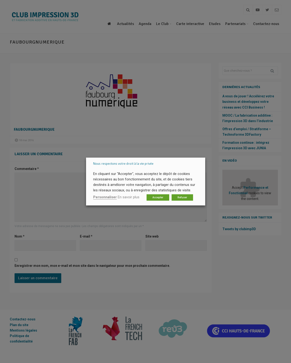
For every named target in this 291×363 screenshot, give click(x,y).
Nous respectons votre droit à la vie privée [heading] (123, 164)
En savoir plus (128, 197)
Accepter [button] (158, 197)
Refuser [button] (182, 197)
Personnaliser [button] (105, 197)
